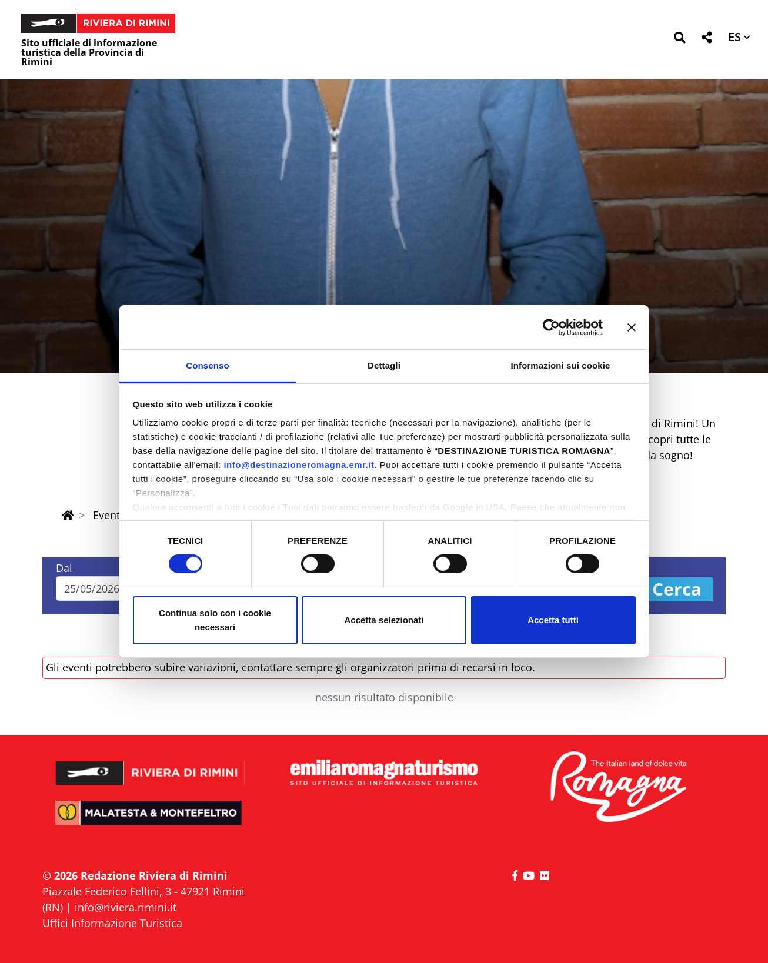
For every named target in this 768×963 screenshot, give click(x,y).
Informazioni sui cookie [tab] (560, 365)
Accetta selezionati (383, 620)
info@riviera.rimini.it (125, 907)
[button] (679, 40)
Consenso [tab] (207, 365)
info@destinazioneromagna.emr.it (298, 465)
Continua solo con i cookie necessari (215, 620)
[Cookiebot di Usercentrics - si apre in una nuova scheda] (551, 327)
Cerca (677, 589)
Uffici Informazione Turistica (112, 923)
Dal (64, 568)
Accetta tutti (553, 620)
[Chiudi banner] (631, 327)
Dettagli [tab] (384, 365)
